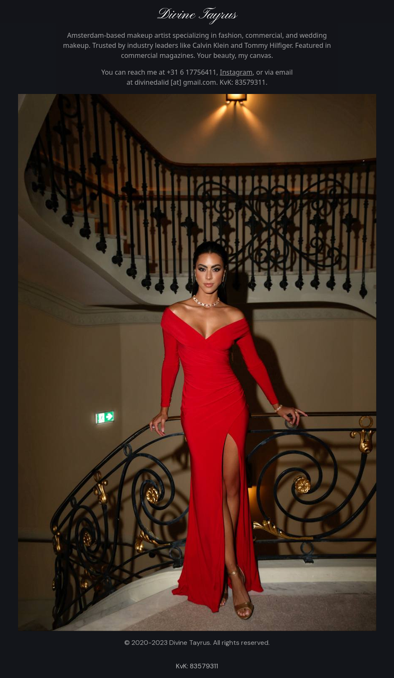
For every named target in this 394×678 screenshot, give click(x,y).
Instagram (236, 72)
